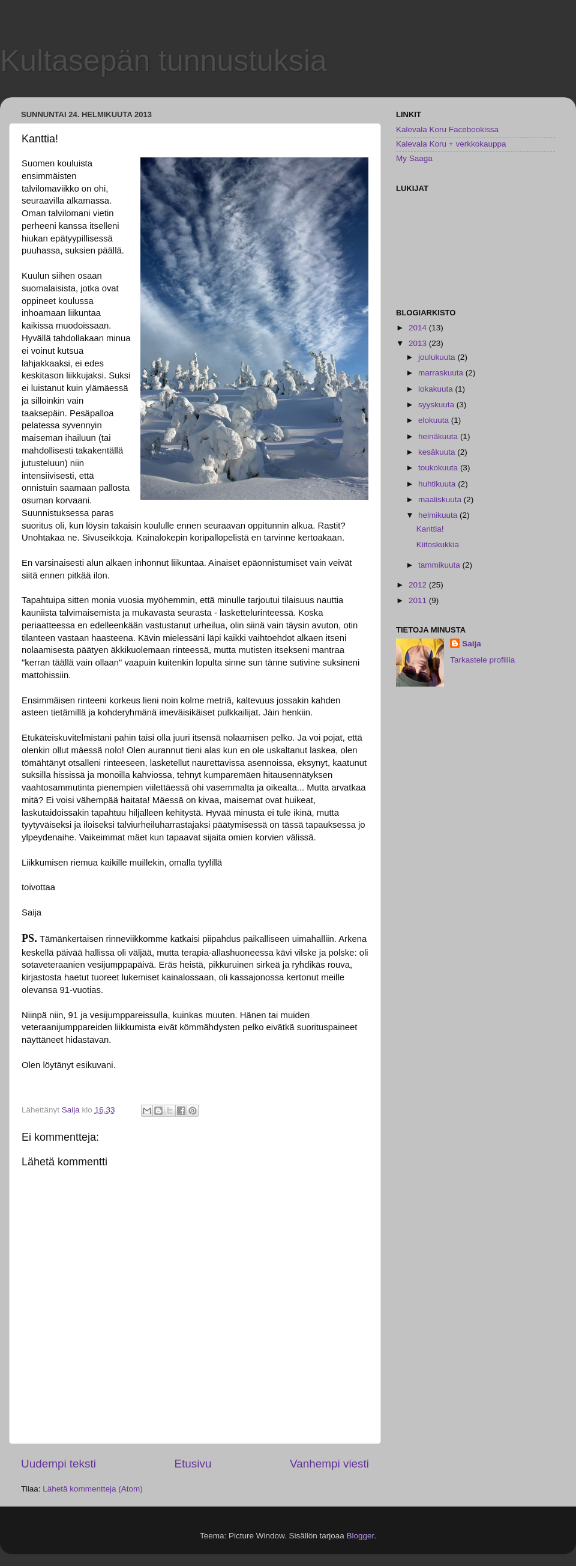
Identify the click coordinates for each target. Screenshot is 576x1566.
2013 (419, 343)
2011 (419, 600)
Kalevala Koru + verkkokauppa (451, 143)
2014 (419, 327)
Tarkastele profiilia (482, 659)
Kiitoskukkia (437, 544)
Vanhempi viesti (329, 1463)
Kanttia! (430, 528)
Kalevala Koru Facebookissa (447, 129)
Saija (471, 643)
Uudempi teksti (58, 1463)
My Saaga (414, 158)
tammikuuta (440, 564)
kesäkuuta (437, 452)
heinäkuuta (439, 436)
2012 (419, 584)
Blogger (360, 1535)
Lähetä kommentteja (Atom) (93, 1488)
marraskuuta (442, 372)
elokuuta (434, 420)
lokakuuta (436, 388)
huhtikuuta (438, 483)
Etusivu (193, 1463)
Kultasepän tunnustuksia (163, 60)
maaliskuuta (441, 499)
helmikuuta (439, 515)
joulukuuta (437, 357)
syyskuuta (437, 404)
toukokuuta (439, 467)
